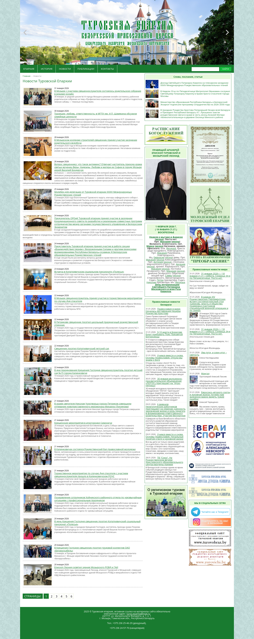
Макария (165, 241)
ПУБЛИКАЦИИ (85, 68)
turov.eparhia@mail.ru (138, 613)
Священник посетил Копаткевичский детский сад (81, 348)
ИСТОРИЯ (46, 68)
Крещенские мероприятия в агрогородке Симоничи (83, 422)
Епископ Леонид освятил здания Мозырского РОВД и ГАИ (86, 567)
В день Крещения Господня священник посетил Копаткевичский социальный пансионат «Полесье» (97, 523)
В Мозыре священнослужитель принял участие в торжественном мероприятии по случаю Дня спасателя (98, 300)
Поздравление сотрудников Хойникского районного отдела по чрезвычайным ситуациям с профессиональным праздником (98, 499)
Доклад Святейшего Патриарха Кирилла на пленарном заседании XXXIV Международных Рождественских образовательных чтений (194, 84)
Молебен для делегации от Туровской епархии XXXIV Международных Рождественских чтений (93, 193)
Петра (160, 280)
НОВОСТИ (65, 68)
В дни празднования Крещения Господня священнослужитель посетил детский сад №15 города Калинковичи (98, 372)
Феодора (171, 248)
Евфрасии (159, 257)
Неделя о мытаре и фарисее (166, 237)
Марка (150, 246)
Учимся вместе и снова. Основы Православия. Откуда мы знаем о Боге (164, 357)
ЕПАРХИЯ (28, 68)
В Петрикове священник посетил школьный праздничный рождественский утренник (96, 324)
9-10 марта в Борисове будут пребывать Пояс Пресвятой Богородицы (164, 334)
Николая (151, 282)
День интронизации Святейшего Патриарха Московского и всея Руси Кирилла (166, 288)
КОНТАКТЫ (107, 68)
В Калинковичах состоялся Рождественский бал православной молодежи (95, 449)
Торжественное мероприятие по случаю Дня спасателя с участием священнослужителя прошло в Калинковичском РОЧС (91, 475)
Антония (158, 261)
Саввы (168, 275)
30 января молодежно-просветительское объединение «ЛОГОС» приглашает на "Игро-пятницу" (164, 382)
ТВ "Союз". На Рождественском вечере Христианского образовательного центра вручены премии (164, 461)
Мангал (205, 373)
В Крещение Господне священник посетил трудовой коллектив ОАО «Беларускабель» (92, 549)
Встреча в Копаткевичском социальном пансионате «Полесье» (89, 271)
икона (159, 239)
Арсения (180, 264)
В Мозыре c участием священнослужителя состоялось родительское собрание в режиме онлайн (97, 92)
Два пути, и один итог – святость (208, 353)
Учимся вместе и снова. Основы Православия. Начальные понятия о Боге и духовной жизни (164, 436)
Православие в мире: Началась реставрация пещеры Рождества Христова (163, 311)
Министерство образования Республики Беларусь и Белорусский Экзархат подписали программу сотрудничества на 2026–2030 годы (195, 103)
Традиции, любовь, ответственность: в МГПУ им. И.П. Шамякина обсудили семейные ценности (95, 115)
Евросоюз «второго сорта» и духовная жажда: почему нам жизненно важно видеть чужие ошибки (210, 396)
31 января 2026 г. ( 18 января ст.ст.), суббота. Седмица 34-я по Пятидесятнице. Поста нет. (210, 276)
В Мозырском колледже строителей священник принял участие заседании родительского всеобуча (95, 141)
